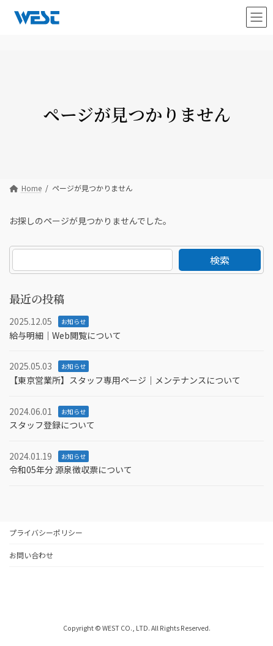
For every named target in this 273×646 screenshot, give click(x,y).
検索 (220, 260)
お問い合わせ (31, 555)
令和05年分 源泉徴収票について (70, 469)
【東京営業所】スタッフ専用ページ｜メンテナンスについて (125, 380)
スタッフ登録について (52, 425)
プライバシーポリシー (46, 532)
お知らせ (73, 321)
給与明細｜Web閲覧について (65, 335)
